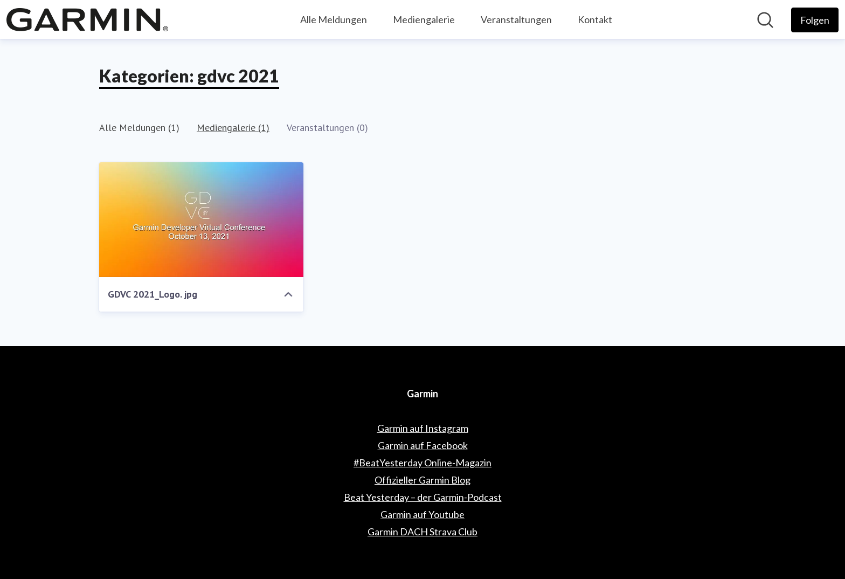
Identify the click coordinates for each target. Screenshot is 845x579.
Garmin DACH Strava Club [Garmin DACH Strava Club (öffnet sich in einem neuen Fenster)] (422, 531)
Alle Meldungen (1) (139, 127)
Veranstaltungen (516, 19)
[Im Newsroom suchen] (765, 20)
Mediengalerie (424, 19)
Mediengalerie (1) (233, 127)
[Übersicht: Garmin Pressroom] (87, 19)
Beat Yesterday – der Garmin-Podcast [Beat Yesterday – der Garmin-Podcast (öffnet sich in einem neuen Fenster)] (423, 497)
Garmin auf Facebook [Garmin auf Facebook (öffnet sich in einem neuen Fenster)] (423, 445)
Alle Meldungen (333, 19)
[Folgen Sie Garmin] (815, 20)
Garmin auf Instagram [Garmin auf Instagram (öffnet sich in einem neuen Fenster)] (422, 428)
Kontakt (595, 19)
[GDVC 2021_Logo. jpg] (201, 219)
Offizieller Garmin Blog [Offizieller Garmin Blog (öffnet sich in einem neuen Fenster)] (422, 480)
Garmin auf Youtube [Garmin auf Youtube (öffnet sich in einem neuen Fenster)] (422, 514)
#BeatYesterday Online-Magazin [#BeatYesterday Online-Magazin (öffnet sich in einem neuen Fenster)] (422, 462)
